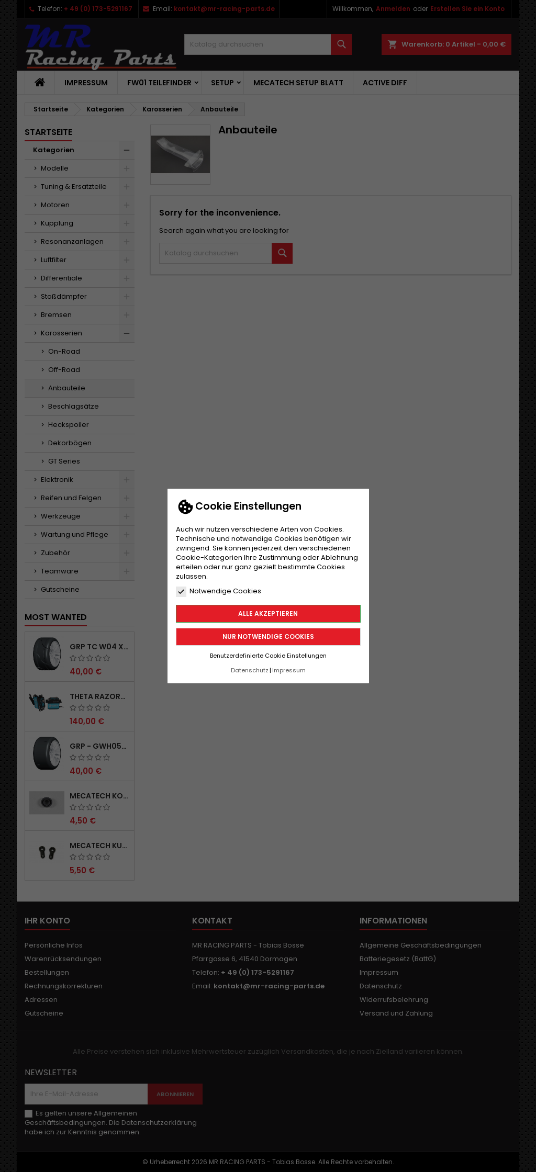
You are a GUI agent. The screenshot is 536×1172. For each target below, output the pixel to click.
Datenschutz (250, 670)
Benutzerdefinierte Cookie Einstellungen (268, 655)
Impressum (289, 670)
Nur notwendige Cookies (268, 636)
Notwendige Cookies (218, 591)
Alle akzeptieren (268, 613)
